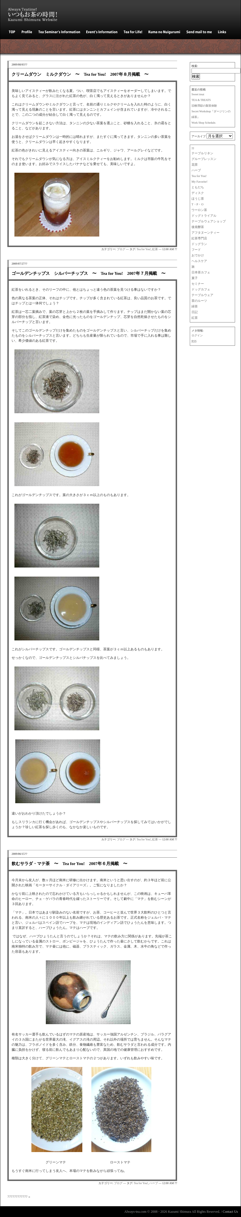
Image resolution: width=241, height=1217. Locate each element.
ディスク (197, 193)
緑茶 (194, 306)
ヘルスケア (199, 261)
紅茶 (194, 317)
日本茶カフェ (200, 272)
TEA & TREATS (201, 100)
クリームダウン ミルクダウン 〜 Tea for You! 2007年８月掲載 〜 (80, 74)
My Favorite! (199, 181)
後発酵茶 (197, 227)
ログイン (197, 335)
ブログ (121, 249)
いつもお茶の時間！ (35, 13)
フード (196, 249)
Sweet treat (197, 94)
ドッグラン (199, 244)
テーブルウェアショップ (208, 221)
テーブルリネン (202, 153)
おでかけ (197, 255)
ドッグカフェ (200, 289)
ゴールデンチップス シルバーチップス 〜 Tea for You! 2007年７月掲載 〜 (88, 273)
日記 (194, 312)
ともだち (197, 187)
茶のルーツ (199, 300)
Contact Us (230, 1212)
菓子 (194, 278)
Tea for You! (198, 176)
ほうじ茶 (197, 198)
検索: (194, 66)
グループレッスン (203, 159)
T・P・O (197, 204)
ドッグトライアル (203, 215)
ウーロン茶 (199, 210)
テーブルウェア (202, 295)
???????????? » (18, 1196)
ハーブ (196, 170)
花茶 (194, 164)
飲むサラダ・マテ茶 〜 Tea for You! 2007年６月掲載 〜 (69, 863)
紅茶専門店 (199, 238)
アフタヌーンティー (205, 232)
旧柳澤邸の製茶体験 (204, 105)
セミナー (197, 283)
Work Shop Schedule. (203, 122)
